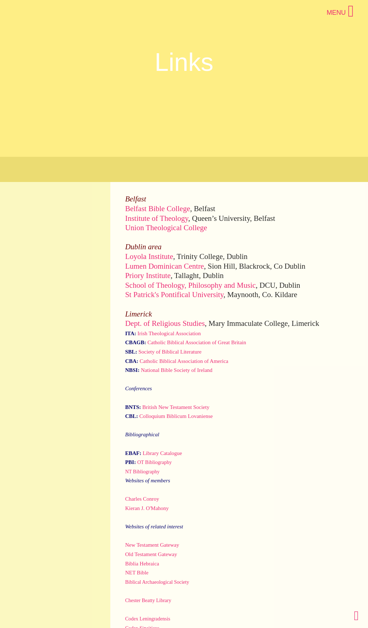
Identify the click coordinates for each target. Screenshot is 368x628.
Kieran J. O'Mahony (147, 508)
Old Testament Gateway (151, 554)
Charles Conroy (142, 499)
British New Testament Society (176, 407)
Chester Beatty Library (148, 600)
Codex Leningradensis (147, 619)
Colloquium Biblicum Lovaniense (176, 416)
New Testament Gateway (152, 545)
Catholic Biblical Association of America (184, 361)
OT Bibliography (154, 462)
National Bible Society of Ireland (176, 370)
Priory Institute (148, 275)
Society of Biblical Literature (169, 352)
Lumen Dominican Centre (164, 266)
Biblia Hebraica (142, 563)
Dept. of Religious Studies (165, 323)
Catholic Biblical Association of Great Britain (196, 342)
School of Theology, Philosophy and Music (190, 285)
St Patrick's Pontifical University (174, 294)
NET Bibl (135, 572)
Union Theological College (166, 227)
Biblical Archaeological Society (157, 582)
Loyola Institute (149, 256)
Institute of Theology (156, 218)
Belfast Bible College (157, 208)
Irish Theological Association (169, 333)
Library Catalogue (162, 453)
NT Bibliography (142, 471)
